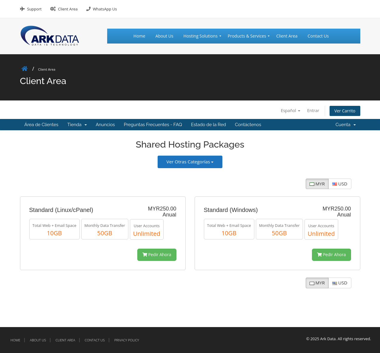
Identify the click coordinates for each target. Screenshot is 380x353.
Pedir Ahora (156, 255)
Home (15, 340)
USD (339, 184)
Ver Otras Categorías (190, 162)
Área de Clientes (41, 124)
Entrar (313, 110)
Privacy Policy (126, 340)
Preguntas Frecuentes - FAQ (153, 124)
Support (34, 9)
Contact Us (95, 340)
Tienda (77, 124)
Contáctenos (248, 124)
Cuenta (346, 124)
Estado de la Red (208, 124)
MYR (317, 184)
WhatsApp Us (105, 9)
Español (290, 110)
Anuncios (105, 124)
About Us (38, 340)
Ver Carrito (345, 111)
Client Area (68, 9)
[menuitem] (141, 36)
